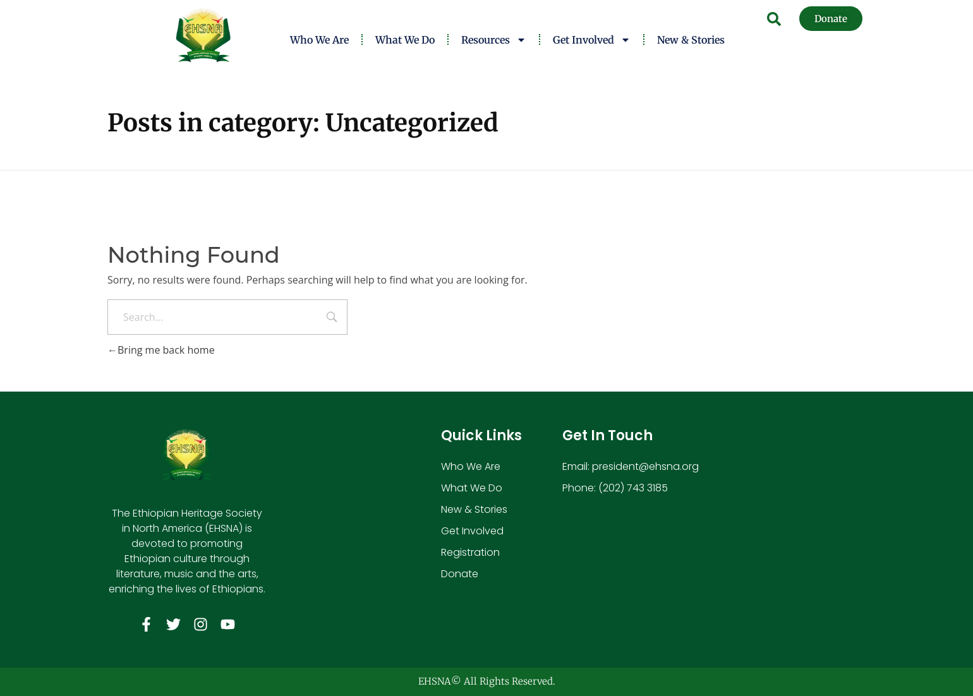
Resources (493, 39)
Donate (459, 574)
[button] (774, 19)
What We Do (405, 39)
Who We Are (319, 39)
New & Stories (691, 39)
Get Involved (592, 39)
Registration (470, 552)
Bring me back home (161, 350)
